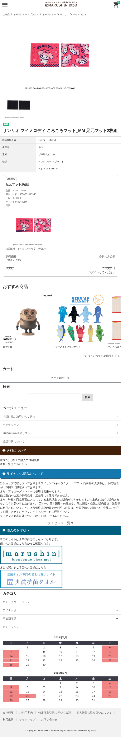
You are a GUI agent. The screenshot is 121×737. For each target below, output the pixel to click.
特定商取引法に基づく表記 (54, 712)
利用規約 (8, 719)
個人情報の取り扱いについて (94, 712)
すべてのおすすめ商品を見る (102, 355)
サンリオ (64, 14)
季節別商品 (9, 618)
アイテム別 (9, 610)
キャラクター (49, 14)
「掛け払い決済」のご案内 (19, 416)
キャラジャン (11, 424)
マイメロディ (80, 14)
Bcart (93, 730)
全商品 (6, 14)
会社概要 (8, 712)
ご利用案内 (26, 712)
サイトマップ (27, 719)
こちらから (20, 464)
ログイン (93, 272)
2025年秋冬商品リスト (16, 433)
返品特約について (13, 441)
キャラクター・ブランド (26, 14)
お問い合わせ (49, 719)
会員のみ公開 (107, 256)
